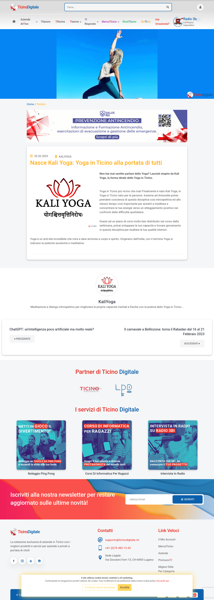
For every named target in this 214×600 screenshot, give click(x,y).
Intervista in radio (172, 473)
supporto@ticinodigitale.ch (122, 540)
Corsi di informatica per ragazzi (107, 473)
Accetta (124, 587)
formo (60, 21)
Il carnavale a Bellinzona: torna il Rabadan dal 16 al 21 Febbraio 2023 (164, 331)
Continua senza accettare (100, 587)
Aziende (163, 553)
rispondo (90, 21)
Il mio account (166, 539)
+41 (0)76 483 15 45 (118, 548)
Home (30, 104)
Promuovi (165, 560)
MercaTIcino (165, 546)
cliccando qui (162, 581)
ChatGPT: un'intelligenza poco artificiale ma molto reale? (52, 329)
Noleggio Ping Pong (41, 473)
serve (74, 21)
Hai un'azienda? (162, 21)
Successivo (192, 343)
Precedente (22, 339)
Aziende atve (25, 21)
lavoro (45, 21)
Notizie (41, 104)
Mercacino (109, 21)
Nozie (145, 21)
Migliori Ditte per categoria (166, 569)
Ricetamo (129, 21)
